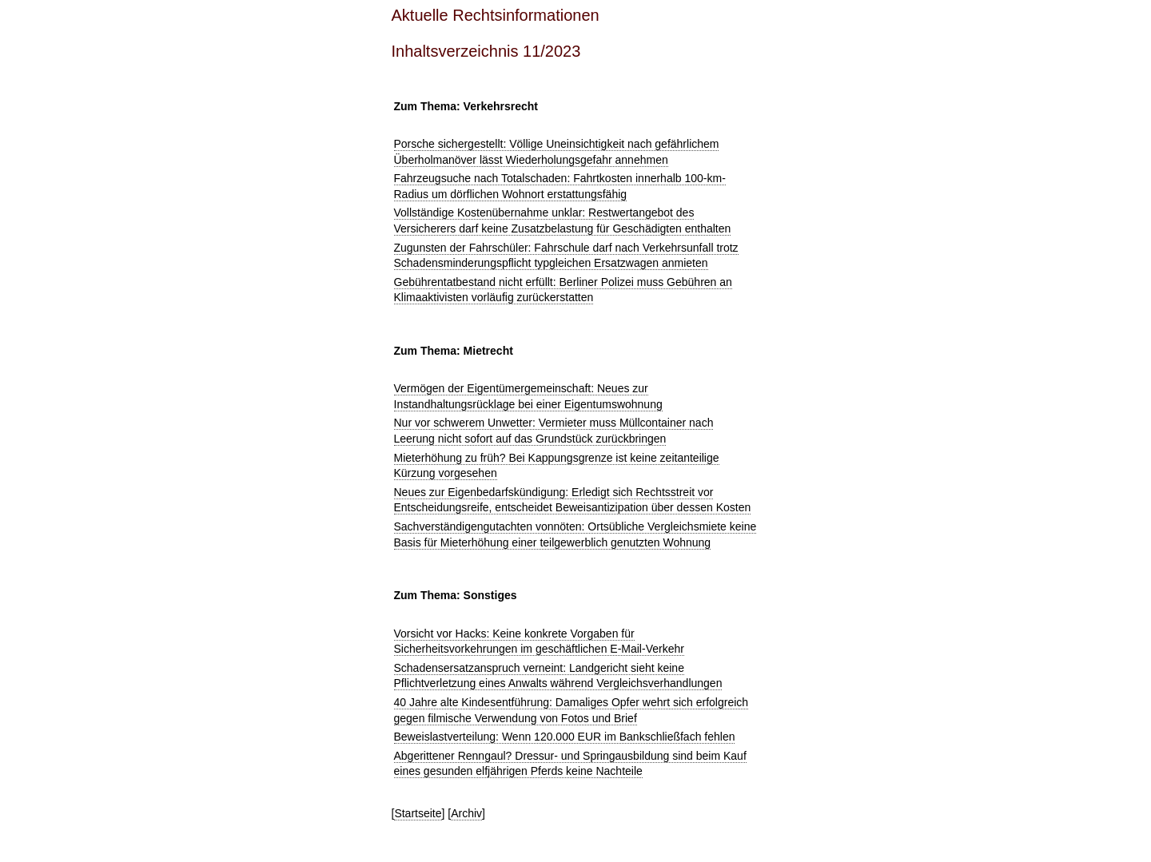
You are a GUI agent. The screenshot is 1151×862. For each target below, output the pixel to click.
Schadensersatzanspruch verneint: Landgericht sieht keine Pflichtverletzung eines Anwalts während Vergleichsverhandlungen (558, 675)
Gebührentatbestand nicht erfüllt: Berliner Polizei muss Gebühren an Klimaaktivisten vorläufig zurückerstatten (563, 290)
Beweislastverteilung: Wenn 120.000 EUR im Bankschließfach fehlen (564, 736)
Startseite (417, 813)
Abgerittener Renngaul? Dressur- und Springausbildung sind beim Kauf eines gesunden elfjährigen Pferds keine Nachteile (570, 763)
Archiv (466, 813)
